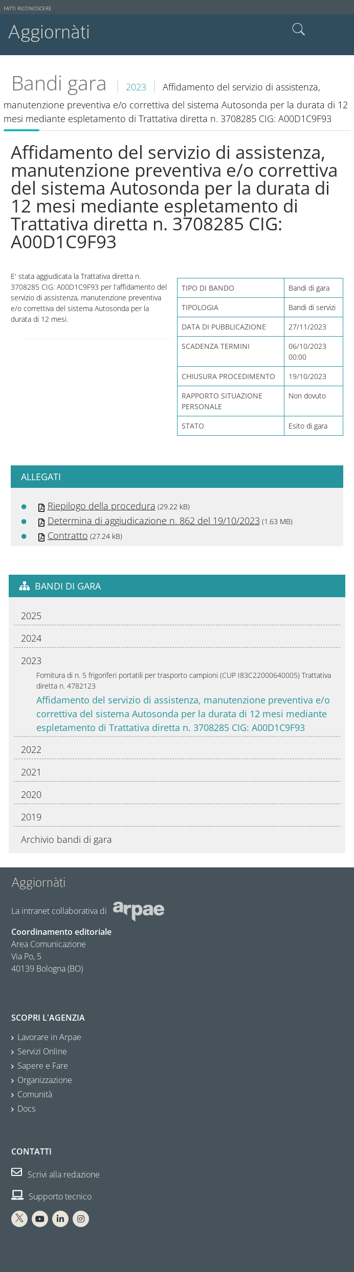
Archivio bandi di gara (66, 839)
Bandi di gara (68, 586)
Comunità (34, 1094)
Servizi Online (42, 1051)
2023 (136, 87)
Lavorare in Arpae (49, 1037)
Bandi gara (59, 82)
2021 (31, 772)
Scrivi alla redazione (55, 1174)
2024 (31, 638)
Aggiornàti (49, 32)
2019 (31, 817)
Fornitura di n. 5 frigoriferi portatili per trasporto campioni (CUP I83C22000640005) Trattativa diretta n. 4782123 (183, 680)
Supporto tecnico (51, 1196)
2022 (31, 749)
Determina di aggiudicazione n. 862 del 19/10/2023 (154, 520)
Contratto (68, 535)
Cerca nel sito (299, 29)
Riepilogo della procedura (102, 506)
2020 (31, 794)
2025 (31, 615)
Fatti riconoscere (28, 8)
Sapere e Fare (42, 1065)
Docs (26, 1108)
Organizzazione (44, 1080)
